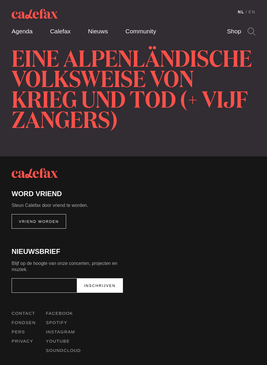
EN (251, 12)
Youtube (58, 341)
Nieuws (98, 31)
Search (251, 31)
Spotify (56, 322)
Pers (18, 331)
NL (241, 12)
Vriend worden (39, 221)
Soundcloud (63, 350)
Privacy (22, 341)
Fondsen (24, 322)
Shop (234, 31)
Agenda (22, 31)
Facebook (59, 313)
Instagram (60, 331)
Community (140, 31)
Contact (23, 313)
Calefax (60, 31)
